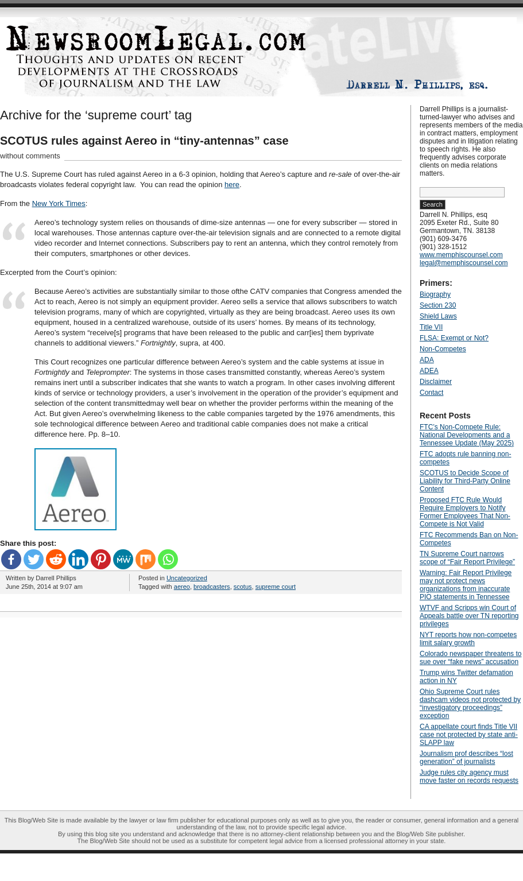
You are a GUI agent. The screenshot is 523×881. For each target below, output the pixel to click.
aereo (182, 586)
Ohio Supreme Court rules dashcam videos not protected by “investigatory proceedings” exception (470, 704)
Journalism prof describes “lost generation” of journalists (466, 758)
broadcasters (211, 586)
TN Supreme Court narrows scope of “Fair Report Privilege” (467, 558)
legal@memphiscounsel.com (464, 263)
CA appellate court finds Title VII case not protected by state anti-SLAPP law (469, 735)
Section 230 (438, 305)
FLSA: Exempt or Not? (454, 338)
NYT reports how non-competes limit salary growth (468, 639)
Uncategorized (186, 578)
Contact (431, 393)
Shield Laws (438, 316)
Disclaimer (436, 382)
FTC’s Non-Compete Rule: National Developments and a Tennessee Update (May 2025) (467, 435)
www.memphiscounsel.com (461, 255)
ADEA (429, 371)
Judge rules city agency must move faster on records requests (469, 777)
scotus (243, 586)
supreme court (275, 586)
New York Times (59, 203)
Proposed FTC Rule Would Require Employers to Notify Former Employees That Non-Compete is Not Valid (465, 512)
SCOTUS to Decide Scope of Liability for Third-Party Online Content (465, 481)
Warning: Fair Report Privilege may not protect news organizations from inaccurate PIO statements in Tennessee (466, 585)
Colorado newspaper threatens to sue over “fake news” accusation (470, 658)
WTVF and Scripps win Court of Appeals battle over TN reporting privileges (469, 616)
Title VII (431, 327)
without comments (30, 156)
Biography (435, 294)
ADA (427, 360)
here (231, 184)
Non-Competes (443, 349)
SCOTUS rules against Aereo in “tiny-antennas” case (144, 140)
